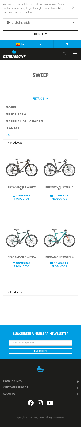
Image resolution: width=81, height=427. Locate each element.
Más (7, 135)
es (20, 44)
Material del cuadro (40, 121)
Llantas (40, 128)
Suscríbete (40, 351)
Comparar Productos (22, 197)
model (40, 107)
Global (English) (40, 22)
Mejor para (40, 114)
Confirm (40, 34)
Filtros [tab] (40, 98)
